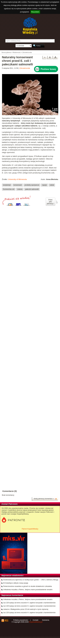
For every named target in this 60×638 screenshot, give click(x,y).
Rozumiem (35, 12)
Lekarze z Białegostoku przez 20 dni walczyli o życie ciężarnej (25, 609)
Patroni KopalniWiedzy (30, 529)
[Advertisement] (30, 305)
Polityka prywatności (20, 620)
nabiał (52, 185)
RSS (6, 620)
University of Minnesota (17, 179)
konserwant (18, 185)
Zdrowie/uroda (25, 68)
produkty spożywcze (32, 185)
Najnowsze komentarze (12, 595)
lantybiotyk (7, 185)
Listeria (19, 189)
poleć (56, 202)
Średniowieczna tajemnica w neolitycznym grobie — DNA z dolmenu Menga (30, 580)
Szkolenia (45, 620)
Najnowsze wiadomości (13, 575)
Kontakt (35, 620)
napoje (44, 185)
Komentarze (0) (9, 491)
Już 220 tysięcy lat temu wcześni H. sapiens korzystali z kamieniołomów (29, 603)
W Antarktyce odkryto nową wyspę (15, 583)
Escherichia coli (8, 189)
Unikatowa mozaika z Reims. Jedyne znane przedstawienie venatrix (27, 590)
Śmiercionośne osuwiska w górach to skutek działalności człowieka (27, 586)
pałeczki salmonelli (32, 189)
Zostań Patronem (10, 504)
